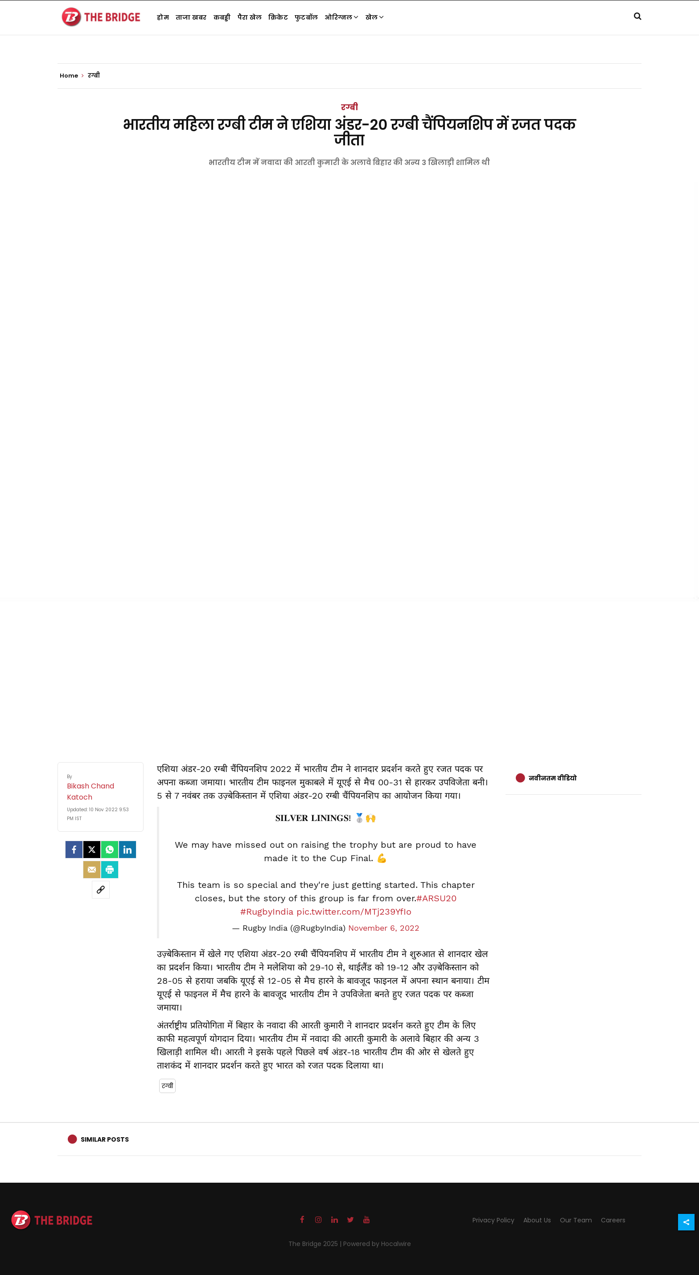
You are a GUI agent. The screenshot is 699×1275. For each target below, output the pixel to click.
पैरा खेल (250, 17)
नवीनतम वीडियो (553, 778)
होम (163, 17)
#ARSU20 (436, 898)
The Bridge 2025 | (315, 1243)
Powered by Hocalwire (377, 1243)
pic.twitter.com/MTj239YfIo (353, 911)
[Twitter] (92, 849)
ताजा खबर (191, 17)
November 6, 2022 (383, 928)
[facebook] (74, 849)
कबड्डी (222, 17)
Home (72, 76)
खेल (375, 17)
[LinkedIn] (127, 849)
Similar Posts (105, 1139)
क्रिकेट (278, 17)
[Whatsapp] (110, 849)
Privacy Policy (493, 1220)
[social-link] (101, 890)
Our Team (576, 1220)
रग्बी (349, 107)
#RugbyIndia (266, 911)
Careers (613, 1220)
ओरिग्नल (342, 17)
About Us (537, 1220)
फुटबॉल (306, 17)
